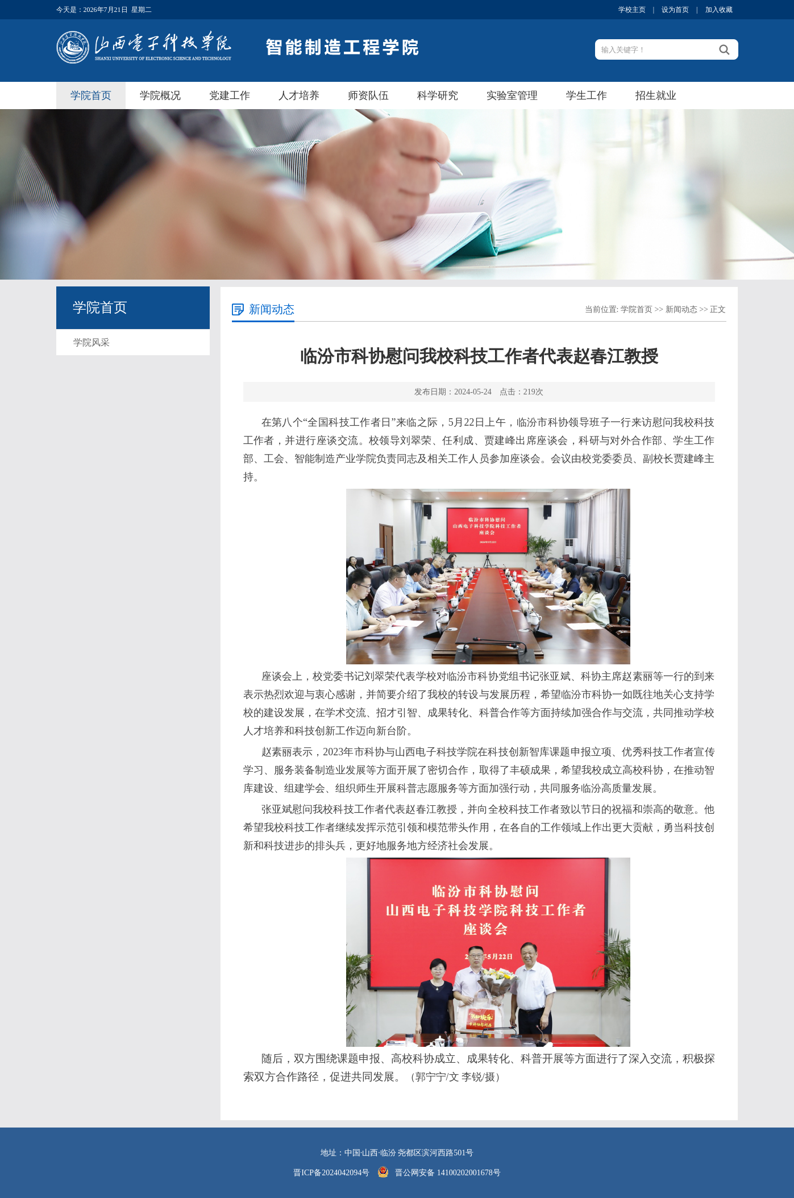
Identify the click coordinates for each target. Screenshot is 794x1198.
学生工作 (586, 95)
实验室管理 (512, 95)
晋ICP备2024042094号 (331, 1172)
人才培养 (298, 95)
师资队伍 (368, 95)
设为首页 (675, 10)
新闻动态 (681, 309)
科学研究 (437, 95)
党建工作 (229, 95)
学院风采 (91, 342)
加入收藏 (719, 10)
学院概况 (160, 95)
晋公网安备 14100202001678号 (448, 1172)
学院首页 (90, 95)
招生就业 (655, 95)
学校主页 (632, 10)
